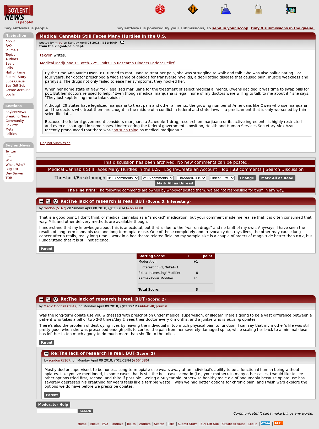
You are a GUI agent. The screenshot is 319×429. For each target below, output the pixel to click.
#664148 (146, 306)
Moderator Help (53, 405)
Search (11, 63)
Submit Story (16, 77)
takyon (46, 55)
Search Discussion (285, 169)
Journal (161, 306)
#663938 (134, 208)
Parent (46, 249)
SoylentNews (18, 14)
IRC (8, 156)
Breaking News (17, 116)
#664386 (140, 360)
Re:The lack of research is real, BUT (103, 201)
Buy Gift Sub (15, 85)
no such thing (125, 130)
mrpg (59, 42)
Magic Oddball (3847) (61, 306)
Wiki (9, 160)
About (10, 41)
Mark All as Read (277, 178)
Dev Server (14, 173)
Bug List (12, 169)
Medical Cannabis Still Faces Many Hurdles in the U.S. (102, 36)
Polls (9, 68)
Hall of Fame (15, 72)
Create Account (18, 90)
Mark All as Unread (175, 183)
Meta (9, 129)
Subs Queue (15, 81)
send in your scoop (230, 28)
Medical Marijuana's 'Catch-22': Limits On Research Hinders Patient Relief (107, 63)
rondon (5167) (55, 208)
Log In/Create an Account (190, 169)
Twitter (11, 151)
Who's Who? (15, 165)
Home (82, 424)
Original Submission (55, 143)
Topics (10, 55)
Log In (10, 94)
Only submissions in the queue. (283, 28)
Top (224, 169)
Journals (12, 50)
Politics (11, 134)
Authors (12, 59)
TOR (9, 178)
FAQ (9, 46)
